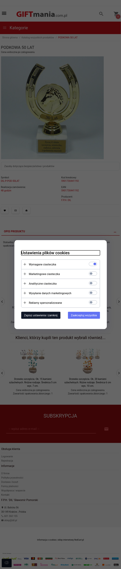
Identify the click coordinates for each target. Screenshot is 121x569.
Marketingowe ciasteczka (44, 274)
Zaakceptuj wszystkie (84, 315)
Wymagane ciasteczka (42, 264)
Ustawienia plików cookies (45, 252)
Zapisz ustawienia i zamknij (41, 315)
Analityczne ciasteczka (43, 283)
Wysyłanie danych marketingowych (50, 293)
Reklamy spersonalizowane (45, 302)
